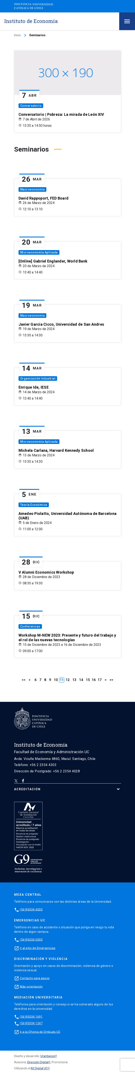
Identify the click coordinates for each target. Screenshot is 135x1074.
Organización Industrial (38, 378)
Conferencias (30, 626)
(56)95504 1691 (31, 1016)
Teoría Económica (33, 504)
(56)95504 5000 (31, 939)
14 (81, 680)
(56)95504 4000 (31, 909)
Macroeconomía (32, 189)
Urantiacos (47, 1056)
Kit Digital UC (39, 1068)
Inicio (17, 35)
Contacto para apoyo (35, 978)
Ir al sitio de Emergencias (37, 948)
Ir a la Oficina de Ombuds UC (40, 1031)
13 (74, 680)
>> (111, 680)
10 (56, 680)
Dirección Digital (37, 1062)
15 (88, 680)
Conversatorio (31, 105)
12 (68, 680)
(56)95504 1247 (31, 1023)
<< (23, 680)
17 (100, 680)
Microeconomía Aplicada (39, 252)
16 (94, 680)
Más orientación (31, 986)
